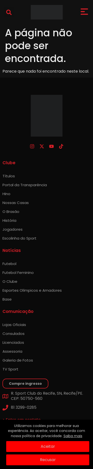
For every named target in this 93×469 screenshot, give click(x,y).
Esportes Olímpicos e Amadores (32, 290)
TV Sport (10, 369)
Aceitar (48, 446)
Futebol (9, 263)
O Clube (9, 281)
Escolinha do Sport (19, 238)
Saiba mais (72, 435)
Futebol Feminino (18, 272)
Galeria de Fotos (17, 360)
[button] (9, 12)
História (9, 220)
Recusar (48, 460)
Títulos (8, 176)
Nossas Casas (15, 202)
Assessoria (12, 351)
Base (7, 299)
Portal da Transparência (24, 184)
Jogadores (12, 229)
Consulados (13, 333)
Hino (6, 193)
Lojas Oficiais (14, 324)
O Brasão (10, 211)
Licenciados (13, 342)
